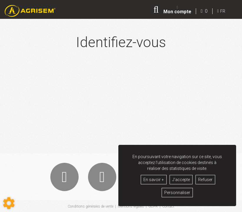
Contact (168, 206)
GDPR (153, 206)
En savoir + (153, 179)
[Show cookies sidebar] (9, 203)
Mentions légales (131, 206)
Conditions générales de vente (90, 206)
